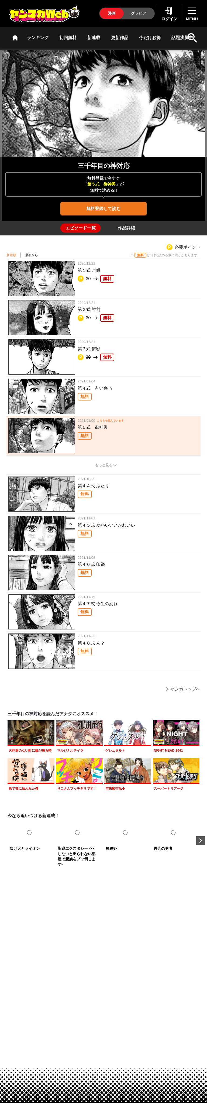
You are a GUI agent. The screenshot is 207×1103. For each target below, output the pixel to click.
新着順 (11, 255)
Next (200, 840)
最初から (31, 255)
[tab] (80, 228)
